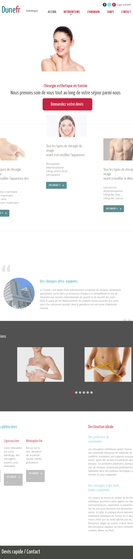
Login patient (124, 4)
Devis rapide (13, 552)
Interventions (72, 12)
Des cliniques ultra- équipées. (59, 319)
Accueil (52, 12)
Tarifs (110, 12)
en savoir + (54, 139)
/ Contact (32, 552)
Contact (126, 12)
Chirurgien (93, 12)
